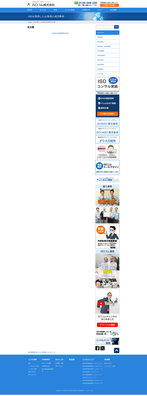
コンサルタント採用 (109, 366)
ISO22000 (100, 64)
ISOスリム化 (59, 359)
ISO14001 (100, 41)
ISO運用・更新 (59, 363)
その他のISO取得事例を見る (60, 33)
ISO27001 (100, 60)
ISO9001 (100, 37)
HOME (29, 10)
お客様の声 (86, 10)
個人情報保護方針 (32, 352)
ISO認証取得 (46, 359)
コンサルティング (88, 359)
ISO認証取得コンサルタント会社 (85, 390)
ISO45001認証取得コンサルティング (92, 383)
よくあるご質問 (32, 369)
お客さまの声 (31, 372)
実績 (29, 363)
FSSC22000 (101, 55)
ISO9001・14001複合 (104, 46)
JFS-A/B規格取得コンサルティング (92, 374)
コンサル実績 (69, 10)
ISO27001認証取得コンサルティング (92, 380)
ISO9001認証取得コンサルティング (92, 363)
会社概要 (113, 10)
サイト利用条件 (42, 352)
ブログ (100, 10)
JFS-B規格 (100, 51)
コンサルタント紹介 (33, 366)
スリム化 (100, 73)
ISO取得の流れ (46, 366)
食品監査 (72, 359)
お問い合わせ (108, 363)
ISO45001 (100, 69)
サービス (43, 10)
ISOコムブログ (32, 374)
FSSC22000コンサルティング (91, 372)
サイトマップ (51, 352)
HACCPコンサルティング (89, 377)
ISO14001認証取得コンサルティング (92, 366)
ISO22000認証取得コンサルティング (92, 369)
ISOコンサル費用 (46, 363)
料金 (55, 10)
